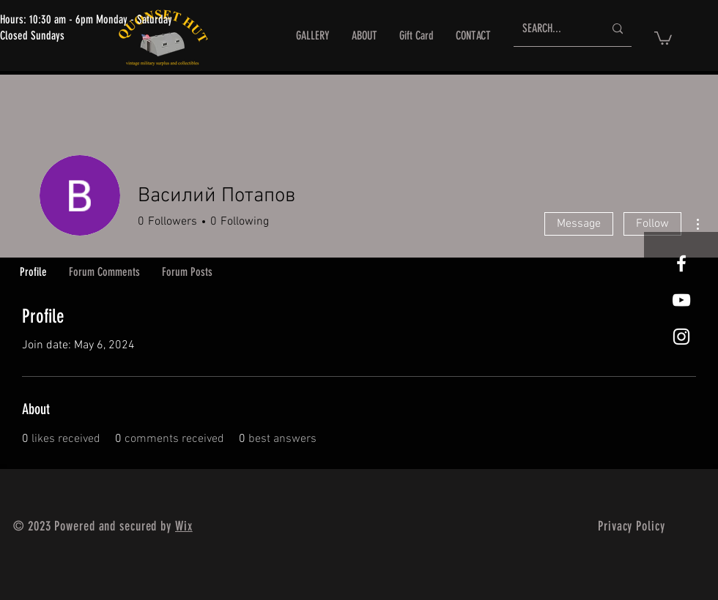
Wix (184, 526)
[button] (663, 37)
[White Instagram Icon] (681, 337)
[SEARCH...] (552, 29)
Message (579, 224)
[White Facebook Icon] (681, 263)
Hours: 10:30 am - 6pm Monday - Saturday (86, 19)
